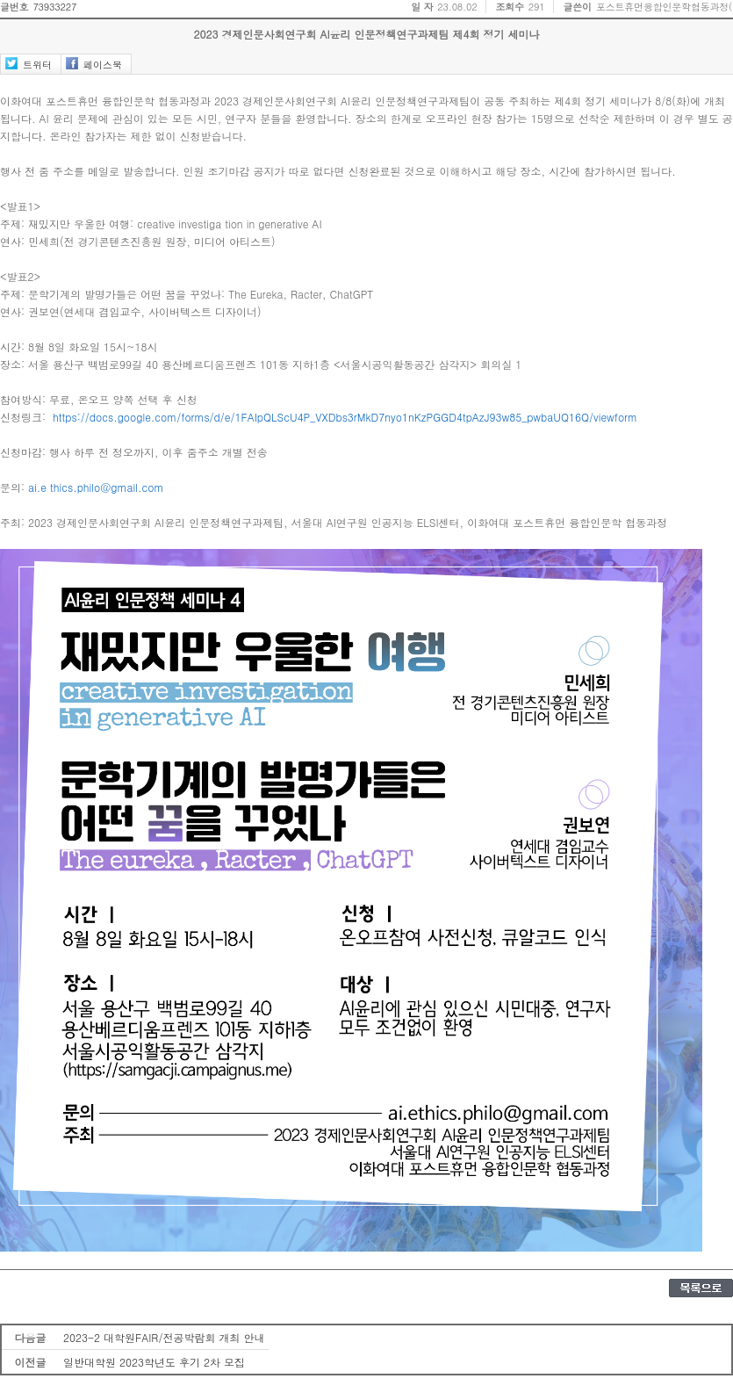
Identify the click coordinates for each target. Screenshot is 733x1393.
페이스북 (102, 64)
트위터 (37, 64)
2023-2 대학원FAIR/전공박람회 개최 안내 (163, 1337)
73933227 (54, 6)
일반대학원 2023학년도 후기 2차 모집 (154, 1361)
